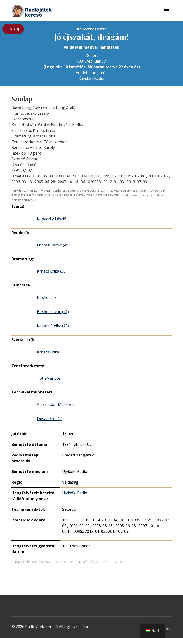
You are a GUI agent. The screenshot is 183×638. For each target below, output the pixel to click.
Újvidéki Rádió (91, 78)
